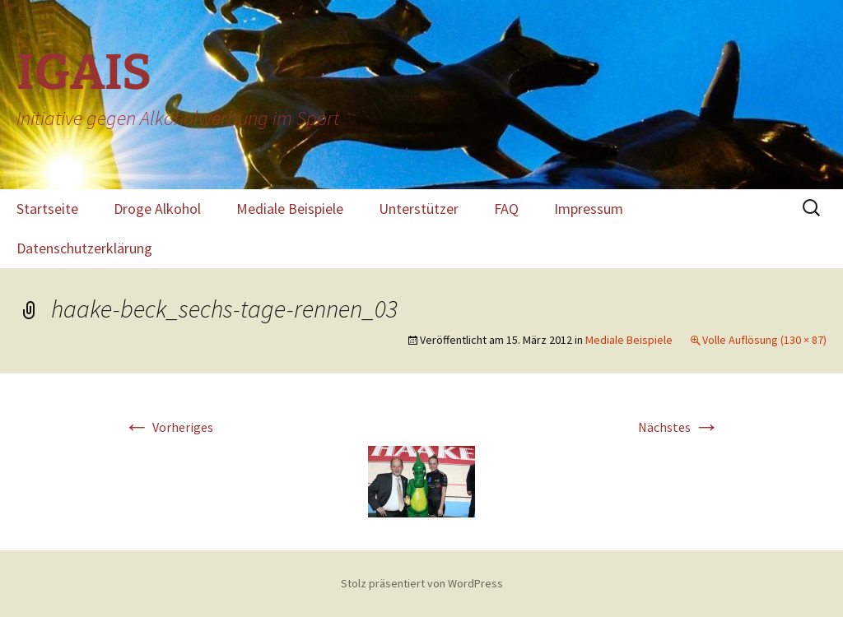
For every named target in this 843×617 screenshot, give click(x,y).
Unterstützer (419, 208)
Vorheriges (168, 426)
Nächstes (679, 426)
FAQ (506, 208)
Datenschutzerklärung (84, 248)
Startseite (47, 208)
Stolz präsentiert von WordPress (422, 583)
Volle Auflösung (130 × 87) (764, 339)
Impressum (588, 208)
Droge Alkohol (157, 208)
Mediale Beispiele (289, 208)
